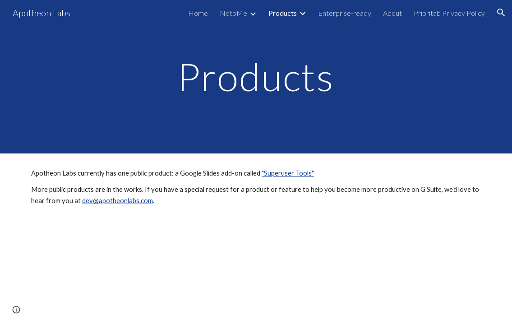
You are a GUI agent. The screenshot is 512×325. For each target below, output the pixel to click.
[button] (501, 12)
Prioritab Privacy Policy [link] (449, 13)
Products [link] (282, 13)
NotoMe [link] (233, 13)
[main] (256, 76)
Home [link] (198, 13)
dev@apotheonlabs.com (117, 200)
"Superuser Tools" (288, 173)
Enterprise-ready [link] (344, 13)
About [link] (392, 13)
